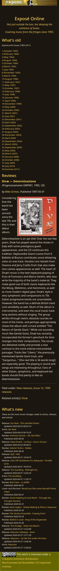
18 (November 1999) (12, 103)
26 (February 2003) (11, 128)
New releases (24, 388)
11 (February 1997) (11, 82)
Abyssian (12, 544)
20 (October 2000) (10, 110)
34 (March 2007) (9, 153)
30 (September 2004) (12, 141)
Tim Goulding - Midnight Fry (23, 469)
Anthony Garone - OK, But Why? (25, 435)
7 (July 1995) (8, 69)
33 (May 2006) (8, 150)
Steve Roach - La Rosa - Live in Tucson (28, 441)
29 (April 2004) (9, 138)
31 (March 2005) (9, 144)
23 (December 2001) (11, 119)
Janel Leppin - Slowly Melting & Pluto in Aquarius (33, 507)
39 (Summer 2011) (11, 169)
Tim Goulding (14, 476)
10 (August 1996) (10, 78)
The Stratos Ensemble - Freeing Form (27, 513)
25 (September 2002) (12, 125)
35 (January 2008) (10, 156)
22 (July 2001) (8, 116)
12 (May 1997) (8, 85)
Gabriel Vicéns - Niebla (20, 448)
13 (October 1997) (10, 88)
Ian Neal (12, 429)
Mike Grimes (12, 191)
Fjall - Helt (15, 454)
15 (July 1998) (8, 94)
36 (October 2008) (10, 159)
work (25, 554)
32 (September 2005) (12, 147)
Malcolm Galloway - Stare (22, 532)
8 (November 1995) (11, 72)
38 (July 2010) (8, 166)
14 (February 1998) (11, 91)
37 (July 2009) (8, 162)
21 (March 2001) (9, 113)
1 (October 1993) (10, 50)
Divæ (25, 398)
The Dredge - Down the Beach (24, 525)
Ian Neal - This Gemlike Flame (24, 423)
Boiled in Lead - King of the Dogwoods (28, 519)
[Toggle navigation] (10, 10)
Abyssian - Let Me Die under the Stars (28, 538)
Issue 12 (38, 388)
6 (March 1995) (9, 66)
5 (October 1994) (10, 63)
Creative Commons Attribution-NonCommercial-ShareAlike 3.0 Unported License (26, 562)
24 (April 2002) (9, 122)
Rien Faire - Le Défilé (19, 482)
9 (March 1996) (9, 75)
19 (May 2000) (8, 106)
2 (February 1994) (10, 53)
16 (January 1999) (10, 97)
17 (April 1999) (9, 100)
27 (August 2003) (10, 131)
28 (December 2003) (11, 134)
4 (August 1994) (9, 60)
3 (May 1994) (8, 57)
